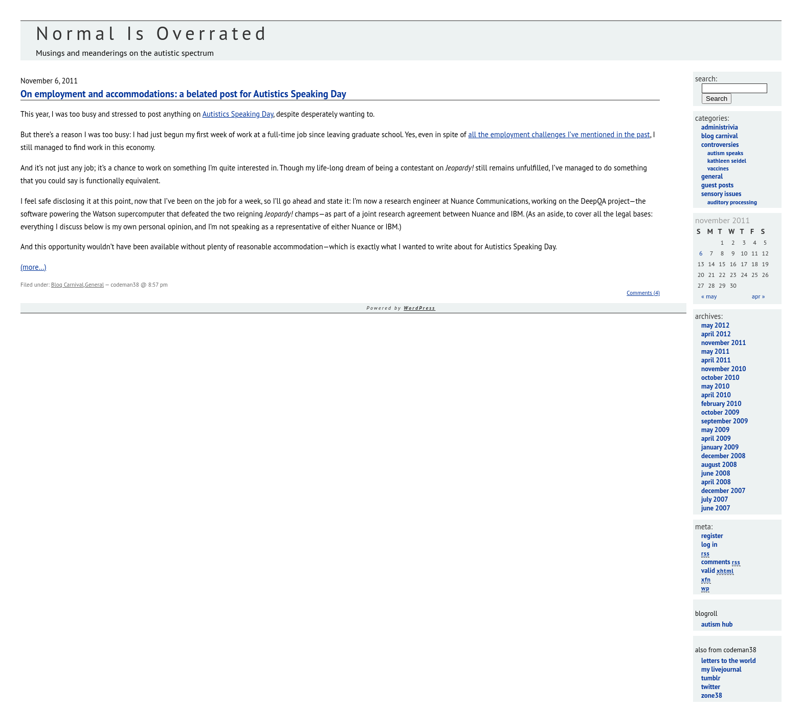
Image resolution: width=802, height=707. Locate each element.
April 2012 (716, 334)
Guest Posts (717, 185)
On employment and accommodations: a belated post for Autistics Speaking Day (183, 94)
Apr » (758, 296)
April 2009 (716, 438)
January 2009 (720, 447)
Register (712, 535)
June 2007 (715, 508)
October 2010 (720, 377)
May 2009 (715, 429)
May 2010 (715, 386)
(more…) (33, 267)
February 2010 (721, 403)
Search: (706, 78)
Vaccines (718, 168)
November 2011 (723, 342)
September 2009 (724, 421)
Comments (721, 562)
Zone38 (711, 695)
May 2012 (715, 325)
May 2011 (715, 351)
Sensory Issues (721, 193)
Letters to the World (728, 660)
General (94, 284)
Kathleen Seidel (726, 160)
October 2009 (720, 412)
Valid (717, 570)
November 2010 (723, 369)
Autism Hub (717, 624)
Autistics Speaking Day (238, 114)
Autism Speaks (725, 153)
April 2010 (716, 395)
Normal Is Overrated (152, 33)
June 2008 (715, 473)
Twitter (710, 686)
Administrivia (719, 127)
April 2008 (716, 482)
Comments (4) (643, 292)
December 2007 (723, 490)
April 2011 (716, 360)
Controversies (720, 144)
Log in (709, 544)
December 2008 (723, 456)
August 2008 (719, 464)
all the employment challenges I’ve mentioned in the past (559, 134)
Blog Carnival (67, 284)
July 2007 (714, 499)
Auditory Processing (732, 202)
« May (709, 296)
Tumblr (710, 678)
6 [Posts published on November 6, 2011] (701, 253)
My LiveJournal (721, 669)
